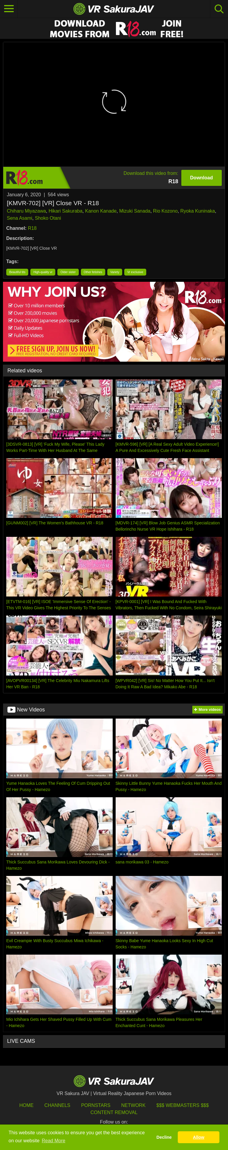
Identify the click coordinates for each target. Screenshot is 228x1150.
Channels (57, 1105)
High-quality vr (42, 272)
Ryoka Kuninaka (197, 210)
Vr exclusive (135, 272)
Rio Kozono (165, 210)
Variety (114, 272)
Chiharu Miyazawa (26, 210)
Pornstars (95, 1105)
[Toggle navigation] (9, 9)
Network (133, 1105)
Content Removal (114, 1112)
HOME (26, 1105)
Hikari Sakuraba (66, 210)
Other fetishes (93, 272)
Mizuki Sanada (134, 210)
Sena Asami (19, 218)
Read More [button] (53, 1140)
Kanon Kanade (101, 210)
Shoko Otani (48, 218)
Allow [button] (198, 1137)
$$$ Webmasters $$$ (182, 1105)
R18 (32, 228)
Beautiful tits (17, 272)
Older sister (68, 272)
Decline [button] (164, 1137)
